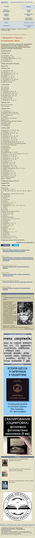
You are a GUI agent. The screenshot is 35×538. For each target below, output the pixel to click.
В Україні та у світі (28, 22)
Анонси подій (29, 11)
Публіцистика (6, 25)
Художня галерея (6, 15)
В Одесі (6, 22)
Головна (6, 6)
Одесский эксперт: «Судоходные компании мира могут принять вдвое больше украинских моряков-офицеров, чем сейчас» (18, 259)
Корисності (32, 525)
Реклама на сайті (5, 525)
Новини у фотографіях (6, 11)
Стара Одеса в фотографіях (29, 19)
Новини (29, 6)
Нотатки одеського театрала (29, 26)
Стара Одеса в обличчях (6, 19)
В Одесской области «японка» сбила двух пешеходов (17, 282)
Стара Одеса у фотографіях (17, 334)
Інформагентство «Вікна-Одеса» (25, 242)
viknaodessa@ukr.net (6, 530)
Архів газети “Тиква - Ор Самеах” (19, 525)
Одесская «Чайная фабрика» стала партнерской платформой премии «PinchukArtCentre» (16, 250)
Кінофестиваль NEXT (28, 15)
